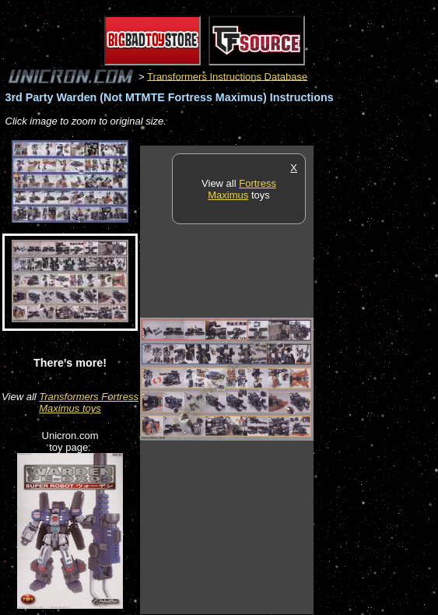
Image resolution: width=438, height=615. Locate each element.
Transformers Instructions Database (227, 76)
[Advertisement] (376, 379)
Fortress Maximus (242, 189)
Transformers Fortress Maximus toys (88, 402)
